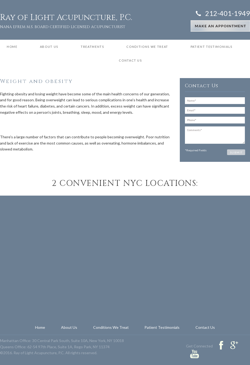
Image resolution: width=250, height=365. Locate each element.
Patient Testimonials (211, 46)
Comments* (215, 135)
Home (12, 46)
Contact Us (130, 60)
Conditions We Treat (147, 46)
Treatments (92, 46)
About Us (49, 46)
